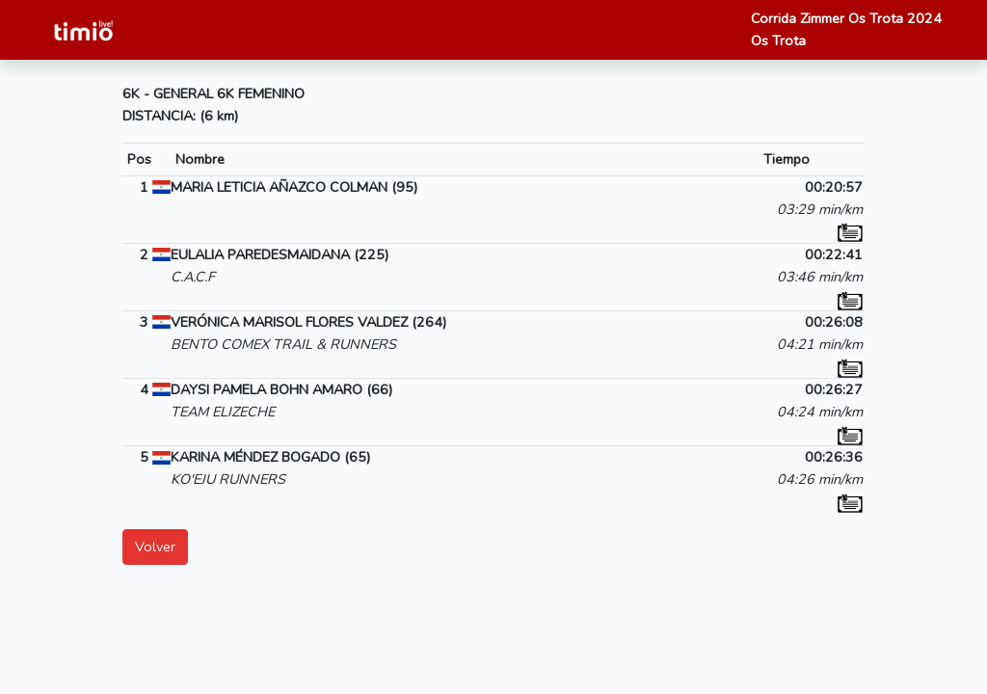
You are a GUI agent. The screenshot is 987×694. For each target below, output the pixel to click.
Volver (155, 546)
